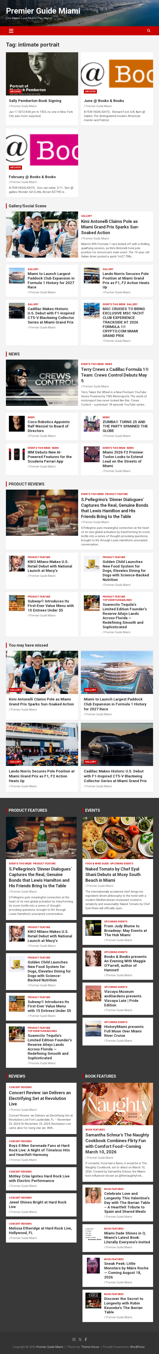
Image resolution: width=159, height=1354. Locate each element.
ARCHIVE (15, 91)
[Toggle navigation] (11, 30)
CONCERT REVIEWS (20, 1087)
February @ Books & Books (32, 177)
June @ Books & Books (104, 100)
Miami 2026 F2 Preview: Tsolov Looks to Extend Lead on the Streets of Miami (123, 459)
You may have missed (28, 645)
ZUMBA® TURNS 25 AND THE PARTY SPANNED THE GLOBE (125, 426)
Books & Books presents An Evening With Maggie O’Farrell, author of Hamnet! (125, 963)
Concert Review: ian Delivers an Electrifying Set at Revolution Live (40, 1098)
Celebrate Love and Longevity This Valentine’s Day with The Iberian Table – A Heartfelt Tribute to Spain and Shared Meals (127, 1202)
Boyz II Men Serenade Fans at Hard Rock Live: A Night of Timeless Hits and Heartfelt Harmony (39, 1150)
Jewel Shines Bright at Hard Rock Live (37, 1204)
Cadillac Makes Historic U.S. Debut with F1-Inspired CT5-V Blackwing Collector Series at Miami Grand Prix (51, 315)
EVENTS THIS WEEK (114, 304)
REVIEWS (17, 1076)
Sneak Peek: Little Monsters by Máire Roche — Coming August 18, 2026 (126, 1270)
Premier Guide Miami (43, 11)
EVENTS (92, 810)
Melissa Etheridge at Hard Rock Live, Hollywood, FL (40, 1230)
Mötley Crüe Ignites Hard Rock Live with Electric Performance (39, 1178)
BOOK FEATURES (100, 1076)
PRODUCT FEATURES (28, 810)
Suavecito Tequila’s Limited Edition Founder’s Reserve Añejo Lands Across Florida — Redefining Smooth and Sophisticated (125, 615)
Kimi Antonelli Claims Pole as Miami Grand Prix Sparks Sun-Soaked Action (110, 227)
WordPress (137, 1347)
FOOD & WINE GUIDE (97, 863)
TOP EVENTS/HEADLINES (117, 600)
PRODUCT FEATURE (116, 494)
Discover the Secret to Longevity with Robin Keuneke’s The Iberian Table (123, 1305)
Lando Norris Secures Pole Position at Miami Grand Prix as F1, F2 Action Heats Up (126, 280)
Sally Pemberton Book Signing (35, 100)
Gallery (86, 216)
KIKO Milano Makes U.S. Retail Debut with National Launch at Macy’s (50, 566)
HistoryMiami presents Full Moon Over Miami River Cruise (124, 1031)
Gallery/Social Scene (27, 206)
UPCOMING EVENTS (121, 863)
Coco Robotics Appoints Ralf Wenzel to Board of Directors (49, 426)
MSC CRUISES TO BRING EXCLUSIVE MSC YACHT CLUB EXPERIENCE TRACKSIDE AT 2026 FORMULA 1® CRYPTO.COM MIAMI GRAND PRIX (124, 322)
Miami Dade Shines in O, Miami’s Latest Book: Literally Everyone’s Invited (127, 1238)
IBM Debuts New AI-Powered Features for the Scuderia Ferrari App (50, 457)
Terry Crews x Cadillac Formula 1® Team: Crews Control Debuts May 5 (115, 375)
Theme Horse (90, 1347)
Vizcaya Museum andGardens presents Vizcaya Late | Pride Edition (122, 998)
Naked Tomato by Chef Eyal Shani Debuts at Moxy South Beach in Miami (113, 875)
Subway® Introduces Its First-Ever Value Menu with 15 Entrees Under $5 (51, 605)
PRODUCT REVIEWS (26, 484)
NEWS (14, 354)
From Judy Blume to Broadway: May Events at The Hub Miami (125, 930)
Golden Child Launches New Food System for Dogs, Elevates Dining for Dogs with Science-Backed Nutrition (126, 570)
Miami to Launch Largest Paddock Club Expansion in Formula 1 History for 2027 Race (51, 280)
